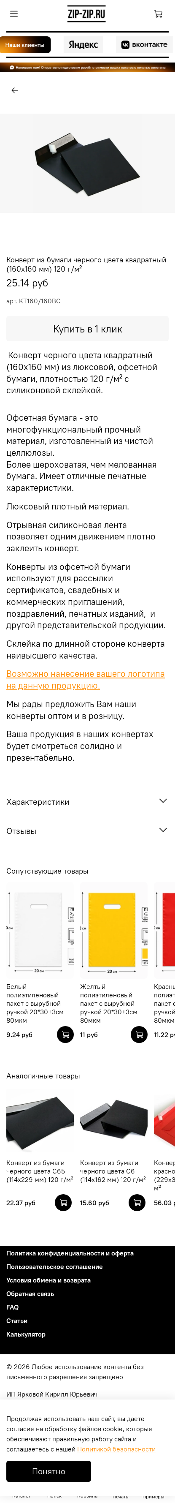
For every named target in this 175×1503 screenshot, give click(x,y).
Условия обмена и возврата (48, 1280)
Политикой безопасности (116, 1449)
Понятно (48, 1471)
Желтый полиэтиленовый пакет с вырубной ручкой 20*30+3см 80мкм (108, 1003)
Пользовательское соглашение (54, 1266)
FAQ (12, 1307)
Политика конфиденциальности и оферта (70, 1253)
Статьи (16, 1320)
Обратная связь (30, 1293)
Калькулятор (26, 1334)
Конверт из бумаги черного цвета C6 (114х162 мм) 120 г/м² (113, 1171)
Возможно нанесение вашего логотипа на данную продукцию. (85, 679)
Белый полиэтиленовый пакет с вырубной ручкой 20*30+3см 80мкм (35, 1003)
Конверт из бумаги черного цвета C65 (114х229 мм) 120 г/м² (39, 1171)
